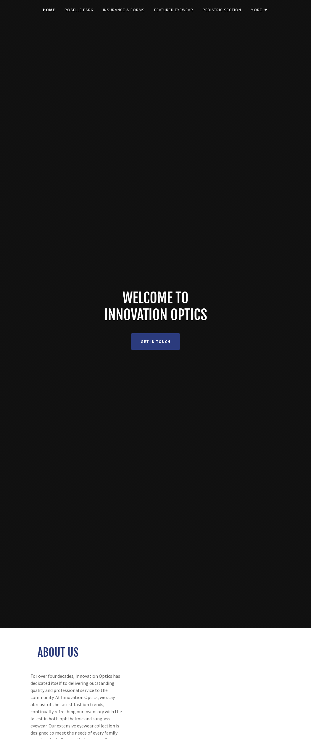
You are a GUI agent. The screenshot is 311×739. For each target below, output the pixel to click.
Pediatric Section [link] (222, 9)
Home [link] (49, 9)
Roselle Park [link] (79, 9)
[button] (259, 9)
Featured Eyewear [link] (174, 9)
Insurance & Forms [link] (124, 9)
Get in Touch (156, 341)
